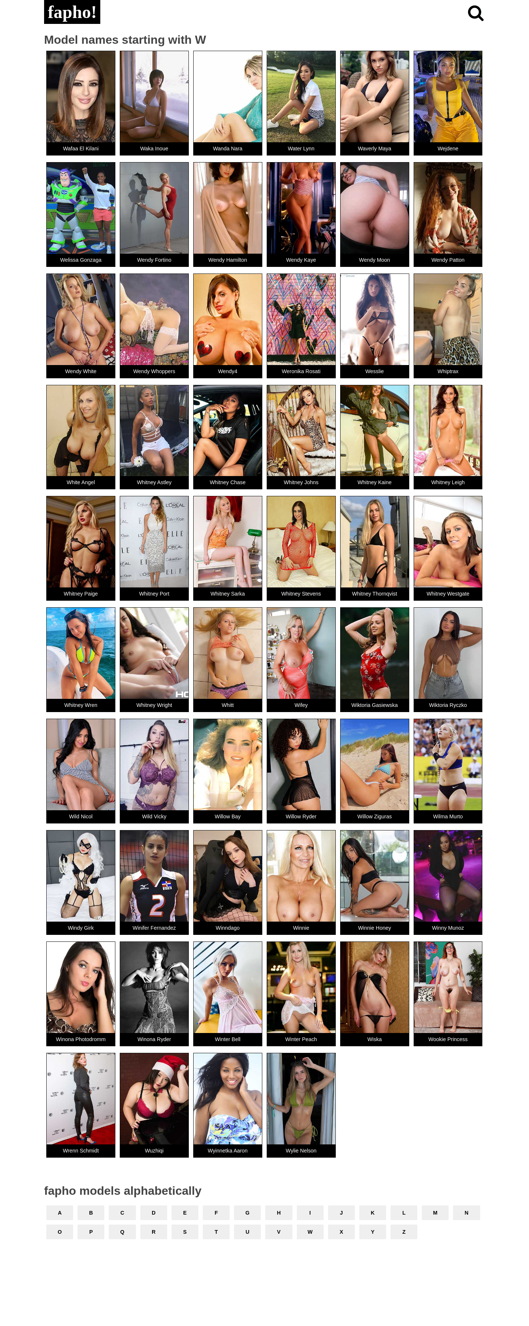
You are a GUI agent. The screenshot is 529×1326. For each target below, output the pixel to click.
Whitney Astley (154, 482)
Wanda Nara (227, 148)
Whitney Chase (228, 482)
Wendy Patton (447, 260)
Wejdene (448, 148)
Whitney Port (154, 594)
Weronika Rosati (301, 371)
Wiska (374, 1039)
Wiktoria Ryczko (448, 705)
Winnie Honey (374, 928)
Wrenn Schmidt (81, 1151)
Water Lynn (301, 148)
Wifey (301, 705)
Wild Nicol (81, 816)
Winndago (228, 928)
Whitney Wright (154, 705)
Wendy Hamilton (227, 260)
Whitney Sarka (227, 594)
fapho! (72, 12)
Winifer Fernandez (154, 928)
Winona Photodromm (80, 1039)
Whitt (228, 705)
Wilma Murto (448, 816)
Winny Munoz (448, 928)
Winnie (301, 928)
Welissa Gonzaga (81, 260)
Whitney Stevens (301, 594)
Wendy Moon (374, 260)
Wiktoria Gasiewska (374, 705)
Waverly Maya (374, 148)
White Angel (81, 482)
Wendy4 (227, 371)
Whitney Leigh (448, 482)
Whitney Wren (80, 705)
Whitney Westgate (448, 594)
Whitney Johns (301, 482)
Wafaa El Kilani (80, 148)
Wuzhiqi (154, 1151)
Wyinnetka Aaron (228, 1151)
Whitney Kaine (374, 482)
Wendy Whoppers (154, 371)
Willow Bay (228, 816)
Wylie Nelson (301, 1151)
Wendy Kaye (301, 260)
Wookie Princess (448, 1039)
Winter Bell (228, 1039)
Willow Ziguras (374, 816)
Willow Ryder (301, 816)
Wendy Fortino (154, 260)
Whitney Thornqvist (374, 594)
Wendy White (80, 371)
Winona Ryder (154, 1039)
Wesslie (375, 371)
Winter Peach (301, 1039)
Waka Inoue (154, 148)
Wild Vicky (154, 816)
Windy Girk (81, 928)
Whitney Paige (81, 594)
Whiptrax (448, 371)
